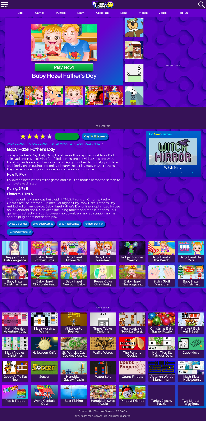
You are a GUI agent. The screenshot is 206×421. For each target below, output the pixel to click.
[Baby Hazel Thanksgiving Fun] (132, 276)
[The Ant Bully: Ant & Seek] (191, 323)
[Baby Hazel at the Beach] (161, 251)
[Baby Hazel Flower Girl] (74, 251)
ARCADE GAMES (38, 143)
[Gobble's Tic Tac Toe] (15, 371)
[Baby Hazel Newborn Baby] (74, 276)
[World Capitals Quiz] (44, 395)
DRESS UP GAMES (62, 143)
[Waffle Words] (103, 347)
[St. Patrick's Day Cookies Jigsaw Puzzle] (74, 347)
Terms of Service (104, 411)
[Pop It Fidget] (15, 395)
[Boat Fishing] (74, 395)
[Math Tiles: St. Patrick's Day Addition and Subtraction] (161, 347)
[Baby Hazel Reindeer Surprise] (103, 251)
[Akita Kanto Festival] (74, 323)
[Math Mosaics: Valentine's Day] (15, 323)
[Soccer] (44, 371)
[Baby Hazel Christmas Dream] (191, 276)
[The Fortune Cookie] (132, 347)
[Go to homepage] (103, 5)
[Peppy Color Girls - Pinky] (103, 276)
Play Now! (64, 67)
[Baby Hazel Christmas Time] (15, 276)
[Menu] (4, 5)
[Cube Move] (191, 347)
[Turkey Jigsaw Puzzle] (161, 395)
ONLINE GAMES (16, 143)
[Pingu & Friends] (132, 395)
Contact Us (85, 411)
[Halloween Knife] (44, 347)
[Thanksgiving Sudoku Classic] (132, 323)
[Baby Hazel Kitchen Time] (44, 251)
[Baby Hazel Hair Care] (191, 251)
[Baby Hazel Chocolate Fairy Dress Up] (44, 276)
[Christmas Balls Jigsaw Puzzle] (161, 323)
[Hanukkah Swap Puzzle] (103, 395)
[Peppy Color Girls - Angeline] (15, 251)
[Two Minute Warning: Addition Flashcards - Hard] (191, 395)
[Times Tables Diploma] (103, 323)
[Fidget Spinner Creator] (132, 251)
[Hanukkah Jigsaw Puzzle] (74, 371)
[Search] (201, 5)
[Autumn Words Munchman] (161, 371)
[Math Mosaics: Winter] (44, 323)
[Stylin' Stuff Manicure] (161, 276)
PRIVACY (121, 411)
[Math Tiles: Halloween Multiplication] (191, 371)
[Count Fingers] (132, 371)
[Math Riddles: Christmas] (15, 347)
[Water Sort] (103, 371)
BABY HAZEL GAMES (88, 143)
